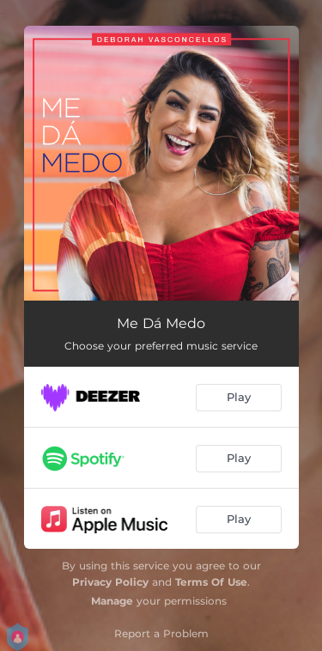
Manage (112, 600)
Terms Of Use (211, 581)
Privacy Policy (110, 581)
